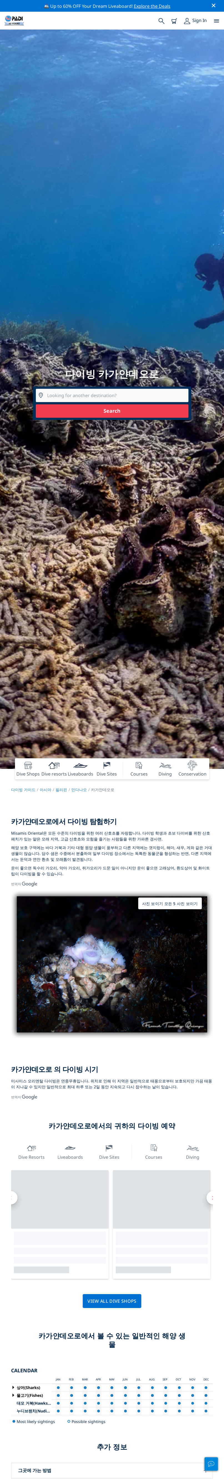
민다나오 (79, 789)
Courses (153, 1151)
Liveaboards (70, 1151)
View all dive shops (111, 1301)
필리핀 (61, 789)
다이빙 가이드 (23, 789)
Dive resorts (31, 1151)
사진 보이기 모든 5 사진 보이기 (170, 903)
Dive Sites (109, 1151)
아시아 (45, 789)
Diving (192, 1151)
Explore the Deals (152, 6)
